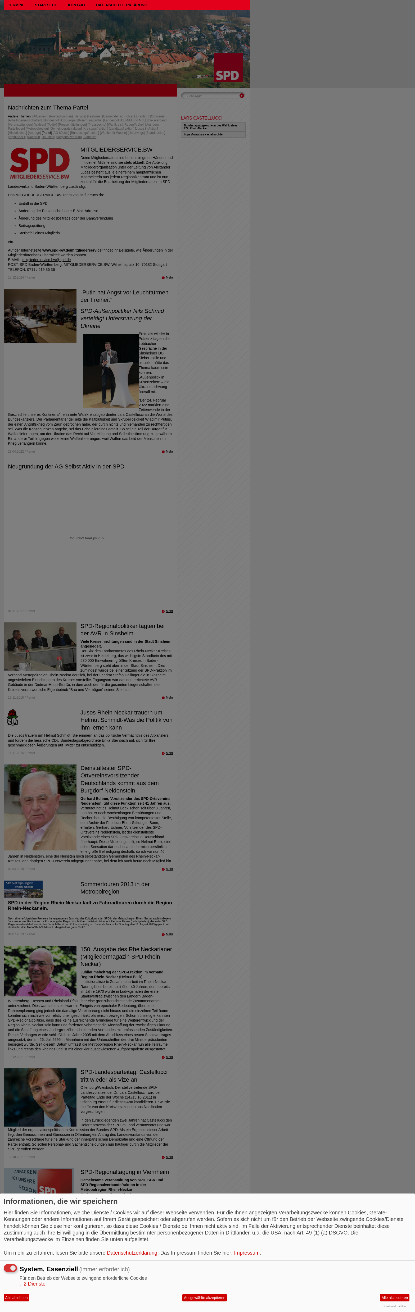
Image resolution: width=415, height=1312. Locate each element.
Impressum (247, 1253)
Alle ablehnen (16, 1298)
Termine (16, 5)
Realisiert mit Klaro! (396, 1306)
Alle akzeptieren (395, 1298)
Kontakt (77, 5)
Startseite (46, 5)
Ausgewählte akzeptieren (204, 1298)
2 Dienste (33, 1284)
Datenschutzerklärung (121, 5)
